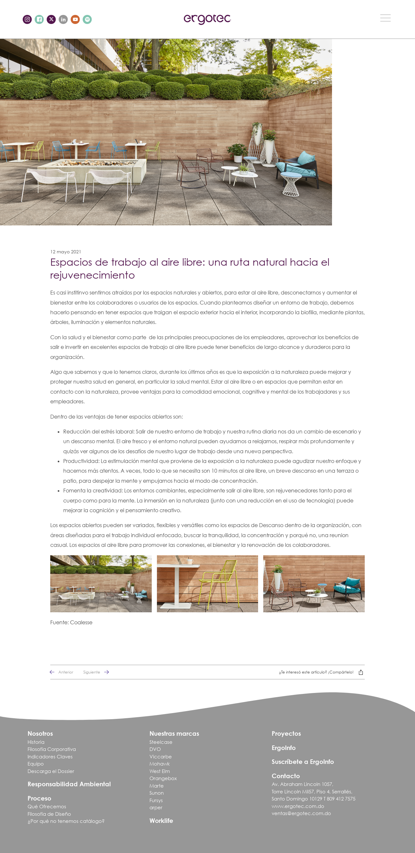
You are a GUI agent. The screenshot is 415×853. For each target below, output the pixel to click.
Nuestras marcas (174, 733)
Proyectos (286, 733)
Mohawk (159, 764)
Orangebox (163, 778)
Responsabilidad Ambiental (69, 784)
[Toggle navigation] (385, 17)
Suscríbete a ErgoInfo (303, 761)
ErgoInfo (284, 747)
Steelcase (160, 742)
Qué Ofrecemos (47, 806)
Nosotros (40, 733)
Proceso (39, 798)
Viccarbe (160, 756)
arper (155, 807)
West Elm (159, 771)
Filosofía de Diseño (49, 814)
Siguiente (98, 672)
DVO (155, 749)
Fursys (156, 800)
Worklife (161, 820)
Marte (156, 786)
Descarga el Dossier (51, 771)
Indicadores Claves (50, 756)
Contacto (286, 775)
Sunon (156, 793)
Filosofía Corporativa (52, 749)
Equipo (36, 764)
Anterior (59, 672)
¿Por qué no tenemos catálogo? (66, 821)
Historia (36, 742)
